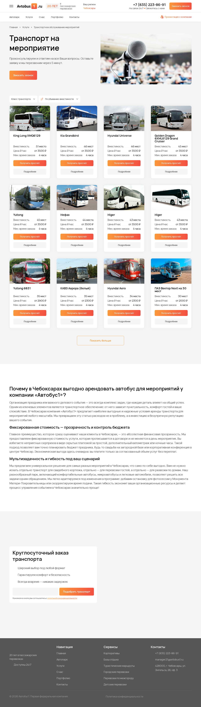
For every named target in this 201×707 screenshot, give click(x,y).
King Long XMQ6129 (26, 135)
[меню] (11, 6)
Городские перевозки (116, 672)
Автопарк (14, 17)
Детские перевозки (115, 684)
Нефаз (64, 214)
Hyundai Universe (120, 135)
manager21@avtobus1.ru (169, 659)
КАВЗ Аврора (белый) (75, 288)
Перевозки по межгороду (119, 678)
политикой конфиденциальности (62, 598)
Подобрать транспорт (76, 591)
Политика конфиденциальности (124, 696)
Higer (111, 214)
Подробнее (30, 171)
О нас (42, 17)
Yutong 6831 (22, 288)
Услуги (29, 17)
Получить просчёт (30, 163)
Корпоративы (112, 653)
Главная (13, 27)
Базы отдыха (111, 659)
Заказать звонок (180, 6)
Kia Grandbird (69, 135)
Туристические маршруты (119, 666)
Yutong (18, 214)
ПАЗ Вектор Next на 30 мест (170, 289)
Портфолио (57, 17)
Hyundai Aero (117, 288)
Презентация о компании (176, 16)
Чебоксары (89, 8)
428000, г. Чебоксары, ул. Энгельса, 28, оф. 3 (170, 668)
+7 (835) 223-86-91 (149, 5)
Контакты (74, 17)
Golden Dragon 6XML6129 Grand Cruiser (166, 138)
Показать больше (100, 340)
